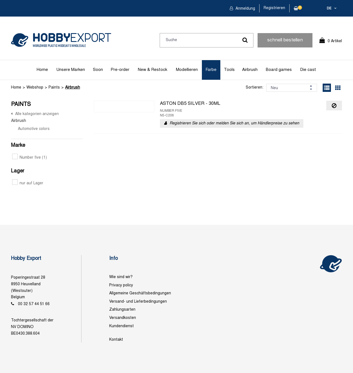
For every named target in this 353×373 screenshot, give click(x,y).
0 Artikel (335, 41)
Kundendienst (121, 326)
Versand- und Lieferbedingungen (138, 301)
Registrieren (274, 8)
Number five (29, 157)
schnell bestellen (285, 40)
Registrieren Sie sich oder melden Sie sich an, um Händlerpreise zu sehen (234, 123)
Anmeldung (244, 8)
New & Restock (152, 70)
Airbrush (250, 70)
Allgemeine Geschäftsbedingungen (140, 293)
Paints (54, 87)
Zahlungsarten (122, 309)
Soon (98, 70)
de (329, 8)
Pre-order (120, 70)
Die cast (308, 70)
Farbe (210, 70)
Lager (17, 171)
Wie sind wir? (121, 277)
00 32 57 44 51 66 (34, 304)
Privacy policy (121, 285)
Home (42, 70)
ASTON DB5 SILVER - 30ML (190, 104)
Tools (229, 70)
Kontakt (116, 340)
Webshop (34, 87)
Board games (279, 70)
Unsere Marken (70, 70)
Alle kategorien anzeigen (37, 114)
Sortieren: (254, 87)
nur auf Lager (27, 183)
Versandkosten (122, 318)
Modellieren (187, 70)
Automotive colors (34, 129)
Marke (18, 145)
